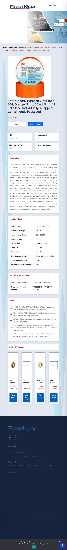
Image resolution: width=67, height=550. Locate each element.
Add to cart (35, 124)
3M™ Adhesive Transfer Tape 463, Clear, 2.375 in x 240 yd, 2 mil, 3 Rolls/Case (26, 381)
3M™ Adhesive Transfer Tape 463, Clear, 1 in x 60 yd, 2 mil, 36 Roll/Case (13, 381)
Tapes (10, 48)
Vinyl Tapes (18, 48)
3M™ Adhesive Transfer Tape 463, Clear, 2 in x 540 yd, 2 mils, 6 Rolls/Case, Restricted (53, 381)
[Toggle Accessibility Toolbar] (62, 545)
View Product (13, 397)
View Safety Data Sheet (42, 283)
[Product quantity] (17, 124)
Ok (34, 547)
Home (42, 23)
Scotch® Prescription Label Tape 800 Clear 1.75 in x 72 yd (40, 381)
